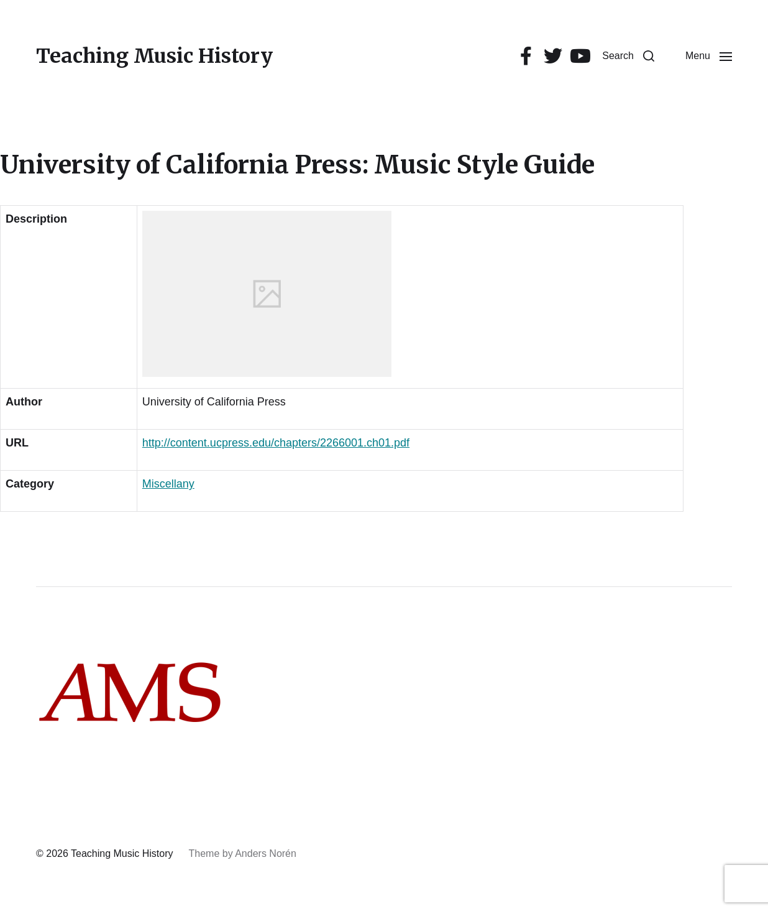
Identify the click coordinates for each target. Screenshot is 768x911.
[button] (628, 56)
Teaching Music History (154, 56)
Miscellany (168, 484)
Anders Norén (265, 853)
